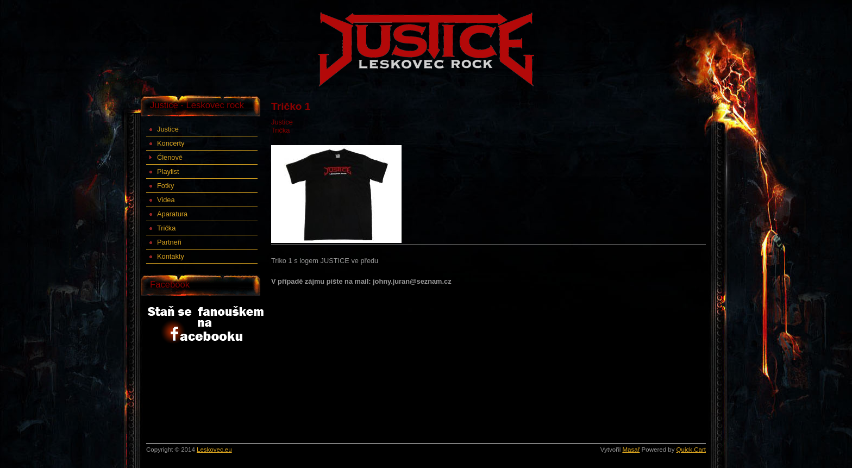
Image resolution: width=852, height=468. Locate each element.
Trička (166, 228)
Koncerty (171, 143)
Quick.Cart (691, 449)
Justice (168, 129)
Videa (166, 200)
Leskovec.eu (214, 449)
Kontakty (170, 256)
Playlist (168, 171)
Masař (631, 449)
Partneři (169, 242)
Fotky (165, 186)
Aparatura (172, 214)
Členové (170, 157)
